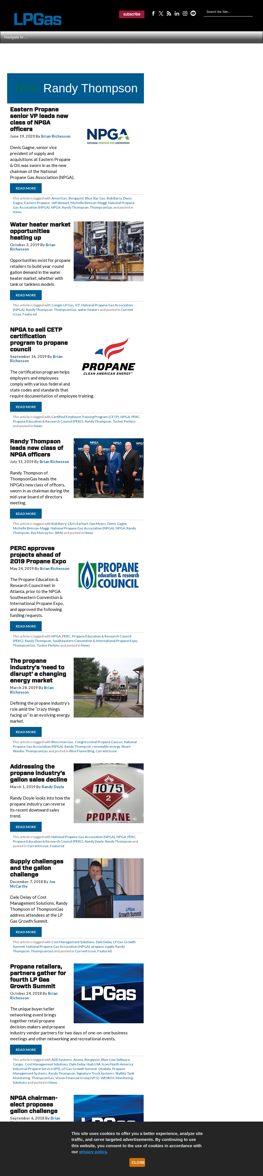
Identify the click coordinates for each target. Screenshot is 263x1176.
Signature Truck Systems (95, 1073)
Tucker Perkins (124, 421)
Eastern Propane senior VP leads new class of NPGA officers (39, 119)
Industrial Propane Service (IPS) (36, 1069)
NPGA (56, 207)
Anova (78, 1059)
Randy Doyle (53, 786)
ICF (77, 305)
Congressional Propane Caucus (99, 742)
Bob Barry (114, 198)
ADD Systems (61, 1059)
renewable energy (106, 746)
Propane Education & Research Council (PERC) (48, 421)
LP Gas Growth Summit (79, 1069)
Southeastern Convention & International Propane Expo (95, 641)
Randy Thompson (75, 207)
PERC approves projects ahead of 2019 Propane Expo (38, 555)
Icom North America (117, 1064)
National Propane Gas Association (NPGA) (82, 528)
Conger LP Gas (62, 305)
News (17, 212)
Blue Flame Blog (81, 751)
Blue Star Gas (95, 198)
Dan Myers (97, 523)
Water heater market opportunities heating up (40, 231)
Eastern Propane (37, 203)
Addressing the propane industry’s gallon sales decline (38, 773)
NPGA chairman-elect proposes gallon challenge (33, 1104)
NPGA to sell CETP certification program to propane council (39, 339)
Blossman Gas (62, 742)
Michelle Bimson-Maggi (89, 203)
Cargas (18, 1064)
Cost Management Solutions (73, 942)
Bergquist (76, 198)
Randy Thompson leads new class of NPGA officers (36, 448)
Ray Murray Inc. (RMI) (47, 533)
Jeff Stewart (60, 203)
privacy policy (92, 1151)
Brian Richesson (56, 136)
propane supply (102, 946)
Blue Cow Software (115, 1059)
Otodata (104, 1069)
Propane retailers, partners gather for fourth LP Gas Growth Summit (38, 976)
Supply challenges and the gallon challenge (36, 868)
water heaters (88, 309)
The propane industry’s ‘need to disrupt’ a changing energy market (38, 670)
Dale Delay (104, 942)
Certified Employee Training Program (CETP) (85, 417)
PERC (135, 417)
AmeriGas (59, 198)
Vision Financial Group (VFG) (77, 1078)
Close (138, 1162)
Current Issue (106, 751)
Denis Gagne (117, 523)
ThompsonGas (101, 207)
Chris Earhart (78, 523)
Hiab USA (94, 1064)
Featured (30, 314)
